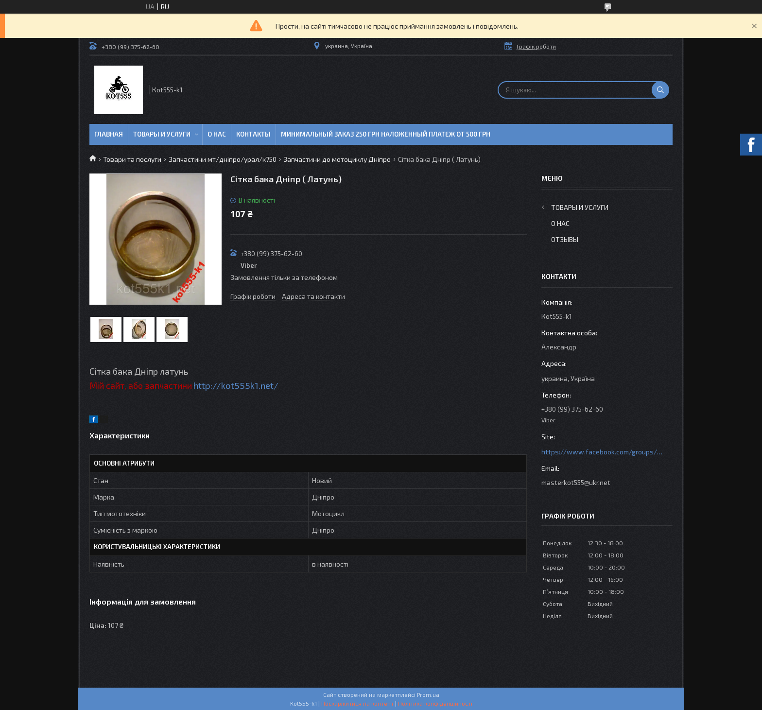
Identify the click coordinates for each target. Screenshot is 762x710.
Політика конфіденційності (435, 703)
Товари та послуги (132, 159)
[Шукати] (660, 90)
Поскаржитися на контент (357, 703)
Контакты (253, 134)
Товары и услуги (161, 134)
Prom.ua (428, 694)
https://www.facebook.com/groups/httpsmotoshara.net (602, 452)
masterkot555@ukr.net (575, 482)
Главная (108, 134)
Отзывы (564, 239)
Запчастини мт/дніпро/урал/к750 (223, 159)
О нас (217, 134)
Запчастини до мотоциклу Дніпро (337, 159)
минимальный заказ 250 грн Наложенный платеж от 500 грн (385, 134)
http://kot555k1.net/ (235, 385)
